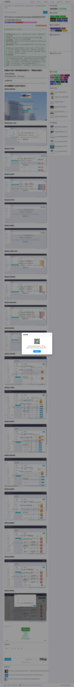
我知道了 (37, 351)
